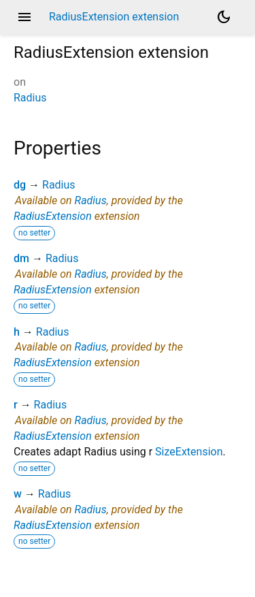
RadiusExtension (53, 216)
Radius (30, 97)
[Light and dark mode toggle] (224, 17)
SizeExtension (188, 451)
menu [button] (24, 17)
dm (21, 258)
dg (20, 184)
